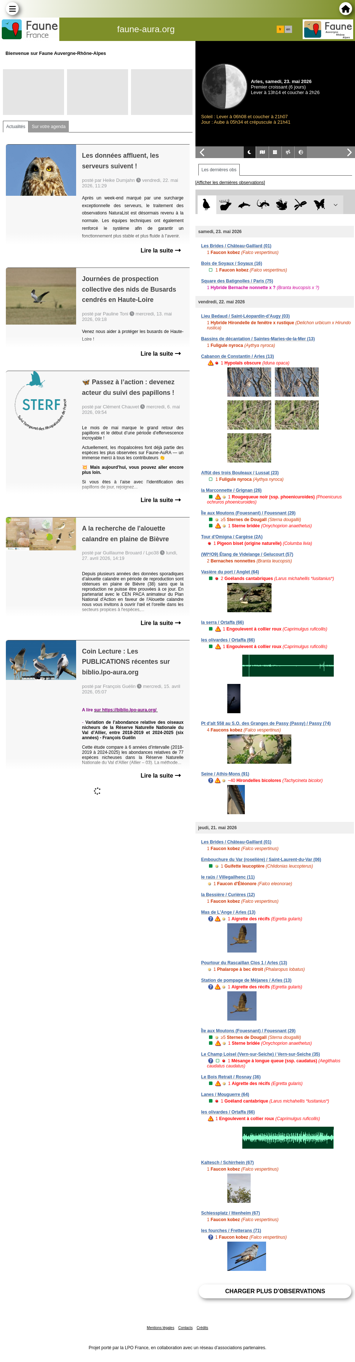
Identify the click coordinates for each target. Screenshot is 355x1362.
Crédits (202, 1328)
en (288, 29)
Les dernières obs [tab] (219, 169)
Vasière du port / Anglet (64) (230, 572)
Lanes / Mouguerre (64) (225, 1094)
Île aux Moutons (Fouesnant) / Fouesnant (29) (248, 513)
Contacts (185, 1328)
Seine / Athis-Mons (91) (225, 774)
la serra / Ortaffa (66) (222, 622)
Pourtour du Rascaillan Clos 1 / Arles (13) (244, 962)
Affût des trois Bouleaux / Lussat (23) (240, 472)
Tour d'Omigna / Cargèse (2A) (232, 536)
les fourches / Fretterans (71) (231, 1230)
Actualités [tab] (15, 126)
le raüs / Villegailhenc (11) (228, 877)
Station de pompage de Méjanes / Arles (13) (246, 980)
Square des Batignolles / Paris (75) (237, 281)
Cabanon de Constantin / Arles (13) (237, 356)
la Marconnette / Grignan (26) (231, 490)
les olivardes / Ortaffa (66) (228, 640)
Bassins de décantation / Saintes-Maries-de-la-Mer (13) (258, 338)
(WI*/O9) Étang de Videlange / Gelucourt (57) (247, 554)
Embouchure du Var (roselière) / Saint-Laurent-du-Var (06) (261, 859)
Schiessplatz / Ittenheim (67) (230, 1213)
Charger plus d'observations (275, 1291)
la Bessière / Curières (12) (228, 894)
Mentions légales (160, 1328)
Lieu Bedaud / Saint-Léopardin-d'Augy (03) (245, 316)
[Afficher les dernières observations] (230, 182)
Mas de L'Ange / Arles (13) (228, 912)
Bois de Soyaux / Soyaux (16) (231, 263)
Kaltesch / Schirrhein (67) (227, 1162)
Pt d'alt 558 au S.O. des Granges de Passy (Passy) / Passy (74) (266, 723)
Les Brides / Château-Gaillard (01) (236, 245)
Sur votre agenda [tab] (49, 126)
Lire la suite (160, 250)
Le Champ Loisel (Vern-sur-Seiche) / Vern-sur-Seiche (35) (260, 1054)
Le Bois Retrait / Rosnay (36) (231, 1077)
